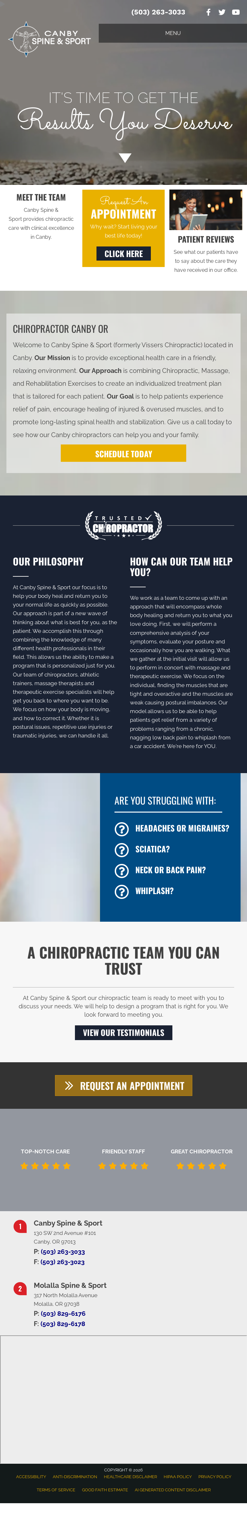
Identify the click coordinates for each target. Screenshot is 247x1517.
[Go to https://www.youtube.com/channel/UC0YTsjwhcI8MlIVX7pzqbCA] (235, 13)
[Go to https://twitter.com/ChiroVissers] (221, 13)
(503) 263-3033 (158, 12)
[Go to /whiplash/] (174, 892)
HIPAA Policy (178, 1476)
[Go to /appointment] (123, 116)
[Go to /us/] (41, 216)
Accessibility (31, 1476)
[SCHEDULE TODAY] (123, 453)
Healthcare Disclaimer (130, 1476)
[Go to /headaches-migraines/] (174, 829)
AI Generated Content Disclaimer (173, 1489)
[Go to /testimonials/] (206, 254)
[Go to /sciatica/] (174, 850)
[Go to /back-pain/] (174, 871)
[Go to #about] (123, 158)
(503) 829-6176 (63, 1313)
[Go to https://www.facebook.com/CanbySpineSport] (208, 13)
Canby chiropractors (81, 435)
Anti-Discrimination (75, 1476)
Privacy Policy (214, 1476)
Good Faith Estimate (105, 1489)
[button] (123, 253)
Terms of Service (56, 1489)
